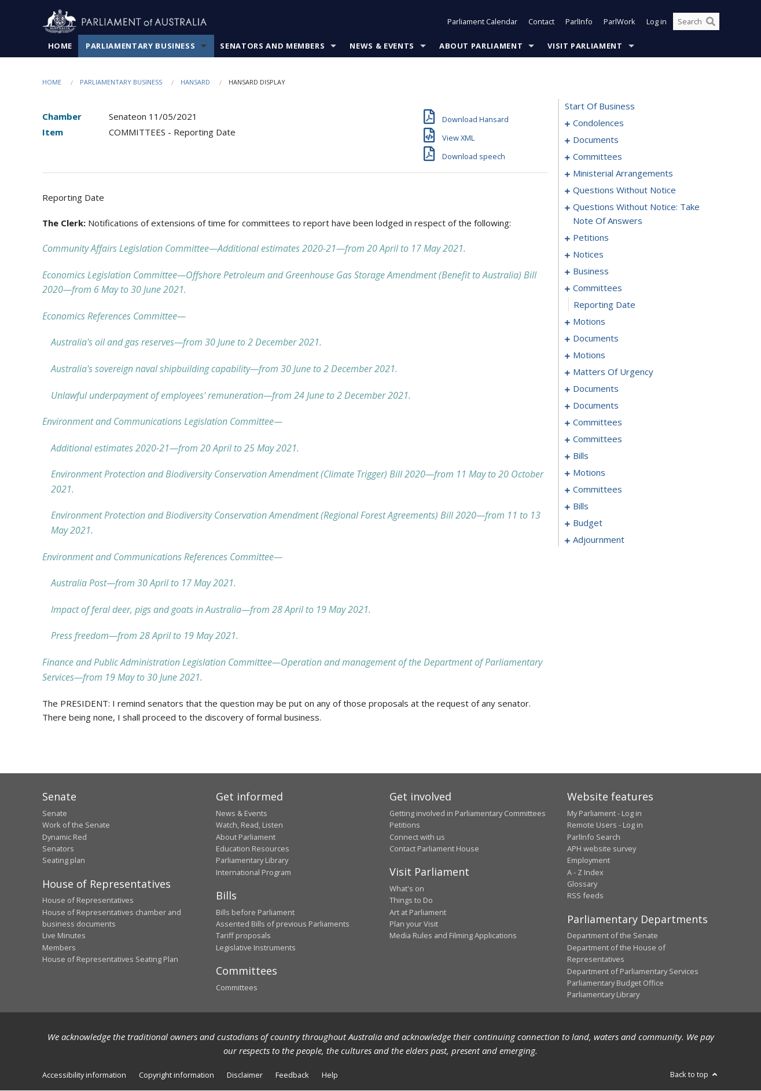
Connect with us (417, 837)
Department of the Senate (612, 936)
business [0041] (591, 271)
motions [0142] (589, 473)
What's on (406, 888)
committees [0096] (597, 422)
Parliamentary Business (140, 46)
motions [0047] (589, 322)
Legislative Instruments (256, 947)
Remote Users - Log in (605, 825)
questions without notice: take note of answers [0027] (636, 214)
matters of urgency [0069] (613, 372)
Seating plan (63, 860)
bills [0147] (581, 506)
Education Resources (252, 848)
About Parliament (481, 46)
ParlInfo (579, 22)
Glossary (582, 884)
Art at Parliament (417, 912)
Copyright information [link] (176, 1075)
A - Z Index (585, 872)
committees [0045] (597, 288)
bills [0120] (581, 456)
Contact (541, 22)
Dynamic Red (64, 837)
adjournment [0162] (598, 540)
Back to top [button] (694, 1074)
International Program (253, 872)
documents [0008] (596, 140)
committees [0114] (597, 439)
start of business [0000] (600, 106)
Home (60, 46)
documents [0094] (596, 406)
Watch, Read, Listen (249, 825)
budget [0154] (587, 523)
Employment (588, 860)
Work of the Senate (76, 825)
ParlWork (619, 22)
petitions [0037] (591, 238)
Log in (656, 22)
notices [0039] (588, 254)
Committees (237, 987)
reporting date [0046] (604, 305)
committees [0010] (597, 157)
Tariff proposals (243, 936)
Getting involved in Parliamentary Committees (467, 813)
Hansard (195, 82)
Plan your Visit (413, 924)
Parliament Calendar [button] (482, 22)
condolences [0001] (598, 123)
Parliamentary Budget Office (615, 983)
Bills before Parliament (255, 912)
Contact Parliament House (434, 848)
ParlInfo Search (593, 837)
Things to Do (411, 900)
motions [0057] (589, 355)
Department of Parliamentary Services (632, 971)
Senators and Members (272, 46)
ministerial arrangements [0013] (623, 173)
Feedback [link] (292, 1075)
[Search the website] (696, 22)
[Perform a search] (710, 22)
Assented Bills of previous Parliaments (283, 924)
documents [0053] (596, 338)
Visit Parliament (584, 46)
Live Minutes (64, 936)
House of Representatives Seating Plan (110, 959)
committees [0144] (597, 489)
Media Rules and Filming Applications (453, 936)
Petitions (404, 825)
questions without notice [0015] (624, 190)
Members (59, 947)
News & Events (382, 46)
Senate (54, 813)
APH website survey (601, 848)
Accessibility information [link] (84, 1075)
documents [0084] (596, 389)
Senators (58, 848)
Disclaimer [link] (245, 1075)
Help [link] (330, 1075)
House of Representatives (88, 900)
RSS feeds (585, 896)
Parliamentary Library (252, 860)
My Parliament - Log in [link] (604, 813)
